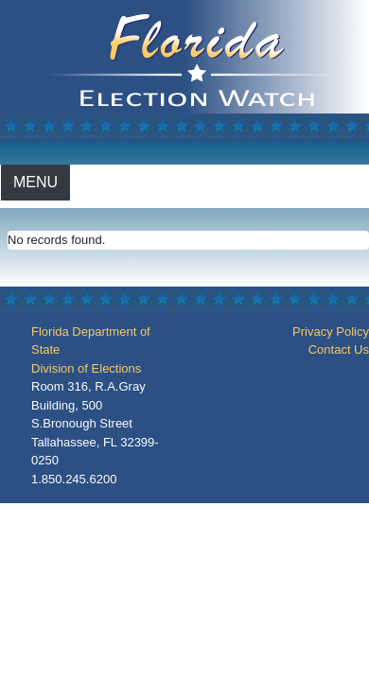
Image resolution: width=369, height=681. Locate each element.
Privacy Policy (330, 331)
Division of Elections (86, 368)
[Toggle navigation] (35, 183)
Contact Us (338, 349)
